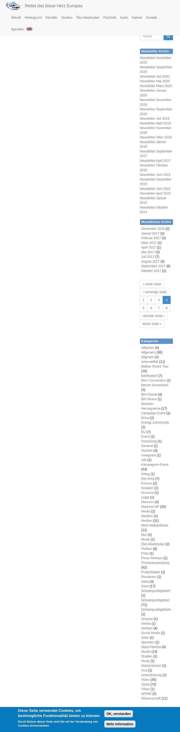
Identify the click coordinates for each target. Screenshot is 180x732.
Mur (144, 535)
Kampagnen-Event (155, 464)
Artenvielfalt (149, 362)
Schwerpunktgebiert (155, 591)
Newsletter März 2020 (156, 86)
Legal (145, 497)
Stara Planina (151, 647)
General (147, 446)
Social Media (150, 633)
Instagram (148, 455)
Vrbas (145, 689)
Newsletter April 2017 (155, 160)
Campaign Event (153, 413)
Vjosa (145, 684)
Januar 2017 (150, 233)
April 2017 (148, 247)
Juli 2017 (147, 257)
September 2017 (153, 266)
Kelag (145, 474)
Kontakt (151, 17)
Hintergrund (33, 17)
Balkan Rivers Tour (155, 366)
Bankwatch (149, 376)
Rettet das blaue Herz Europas (53, 6)
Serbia (146, 623)
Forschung (149, 441)
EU (143, 432)
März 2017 (149, 243)
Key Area (148, 478)
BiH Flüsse (149, 394)
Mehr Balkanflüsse (154, 525)
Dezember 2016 (153, 229)
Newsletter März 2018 (156, 137)
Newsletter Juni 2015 (155, 189)
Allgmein (147, 357)
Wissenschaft (151, 698)
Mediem (147, 516)
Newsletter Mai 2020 (155, 81)
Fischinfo (109, 17)
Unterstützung (151, 675)
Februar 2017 (151, 238)
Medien (146, 521)
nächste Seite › (154, 316)
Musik (145, 539)
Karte (124, 17)
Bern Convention (153, 380)
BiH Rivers (149, 399)
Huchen (147, 450)
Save (145, 586)
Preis (145, 553)
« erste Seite (152, 284)
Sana (145, 581)
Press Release (152, 558)
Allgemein (148, 352)
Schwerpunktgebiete (156, 609)
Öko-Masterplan (88, 17)
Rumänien (148, 577)
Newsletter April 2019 (155, 123)
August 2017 (150, 261)
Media (145, 511)
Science (147, 619)
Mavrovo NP (150, 506)
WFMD (146, 694)
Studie (146, 651)
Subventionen (151, 665)
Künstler (51, 17)
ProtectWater (150, 572)
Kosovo (146, 483)
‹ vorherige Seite (155, 292)
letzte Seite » (152, 324)
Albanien (147, 348)
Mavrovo (147, 502)
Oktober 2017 (151, 271)
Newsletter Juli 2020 (154, 76)
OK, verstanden (118, 714)
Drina (145, 418)
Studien (66, 17)
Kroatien (147, 488)
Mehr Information (119, 725)
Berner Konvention (155, 385)
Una (144, 670)
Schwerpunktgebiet (155, 600)
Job (144, 460)
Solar (145, 637)
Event (145, 436)
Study (145, 661)
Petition (146, 549)
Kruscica (147, 492)
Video (145, 680)
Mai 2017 (148, 252)
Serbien (147, 628)
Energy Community (155, 422)
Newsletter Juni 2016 (155, 175)
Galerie (137, 17)
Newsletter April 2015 (155, 193)
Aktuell (16, 17)
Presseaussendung (155, 563)
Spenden (17, 29)
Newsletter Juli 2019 (154, 118)
